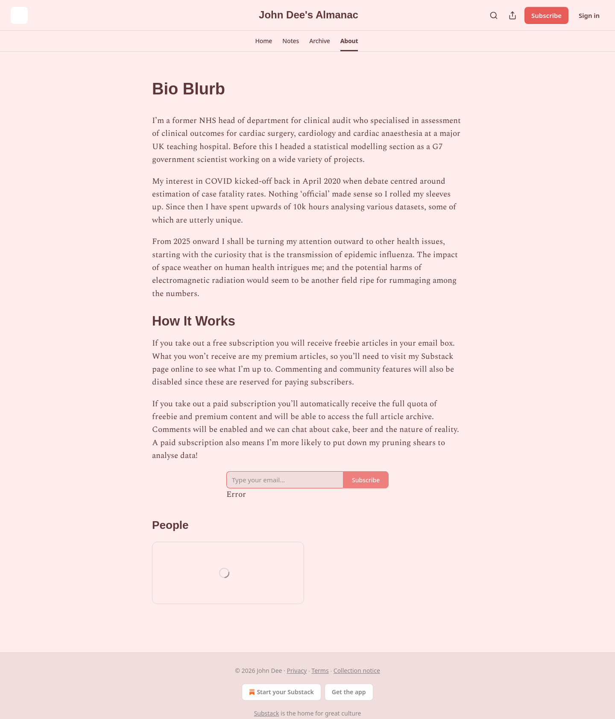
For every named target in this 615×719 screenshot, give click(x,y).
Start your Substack (280, 692)
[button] (264, 41)
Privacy (297, 670)
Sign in (589, 15)
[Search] (493, 15)
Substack (266, 713)
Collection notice (357, 670)
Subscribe (546, 15)
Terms (319, 670)
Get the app (349, 692)
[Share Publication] (512, 15)
